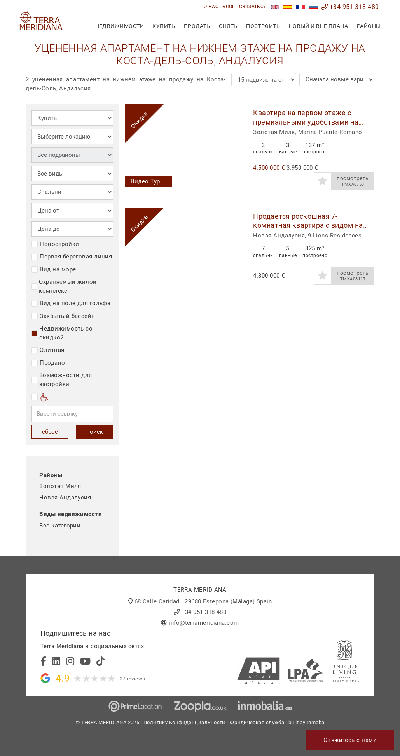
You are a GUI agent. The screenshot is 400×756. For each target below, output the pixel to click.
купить (163, 26)
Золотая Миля (60, 486)
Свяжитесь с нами (350, 740)
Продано (48, 362)
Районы (369, 26)
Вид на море (53, 269)
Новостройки (55, 244)
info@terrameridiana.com (204, 622)
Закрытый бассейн (63, 316)
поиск (94, 431)
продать (197, 26)
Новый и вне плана (318, 26)
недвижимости (119, 26)
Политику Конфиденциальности (184, 722)
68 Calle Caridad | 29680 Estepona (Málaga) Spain (203, 601)
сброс (50, 431)
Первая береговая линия (71, 256)
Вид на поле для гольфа (70, 303)
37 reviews (132, 679)
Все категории (59, 525)
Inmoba (316, 722)
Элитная (47, 349)
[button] (232, 149)
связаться (253, 6)
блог (228, 6)
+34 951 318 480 (350, 7)
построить (263, 26)
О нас (211, 6)
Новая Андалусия (65, 497)
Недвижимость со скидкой (62, 333)
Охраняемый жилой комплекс (63, 286)
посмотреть (353, 181)
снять (228, 26)
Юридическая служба (256, 722)
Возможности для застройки (61, 380)
